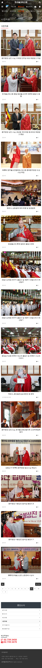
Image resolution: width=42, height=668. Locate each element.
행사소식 (5, 11)
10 (38, 588)
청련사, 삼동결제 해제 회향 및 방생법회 (21, 208)
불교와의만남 (30, 7)
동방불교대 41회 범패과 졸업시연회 (21, 244)
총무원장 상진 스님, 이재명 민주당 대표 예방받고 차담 (21, 58)
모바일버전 (5, 652)
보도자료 (13, 11)
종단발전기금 (5, 629)
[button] (2, 584)
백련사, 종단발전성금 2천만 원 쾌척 (21, 394)
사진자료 (21, 11)
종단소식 (21, 7)
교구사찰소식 (30, 11)
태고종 (13, 7)
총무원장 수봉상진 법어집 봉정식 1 (21, 539)
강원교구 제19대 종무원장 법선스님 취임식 (21, 468)
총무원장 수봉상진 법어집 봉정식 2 (21, 504)
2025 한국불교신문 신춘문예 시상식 (21, 575)
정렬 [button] (38, 584)
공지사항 (4, 610)
